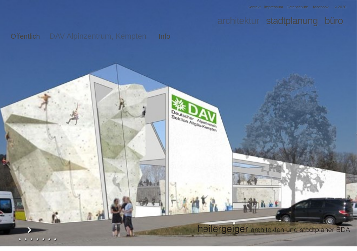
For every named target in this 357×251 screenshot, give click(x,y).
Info (164, 36)
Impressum (273, 7)
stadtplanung (292, 20)
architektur (238, 20)
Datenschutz (297, 7)
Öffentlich (25, 36)
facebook (321, 7)
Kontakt (254, 7)
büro (334, 20)
